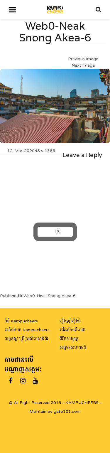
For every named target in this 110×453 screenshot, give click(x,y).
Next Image (83, 65)
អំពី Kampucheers (21, 321)
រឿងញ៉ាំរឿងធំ (70, 321)
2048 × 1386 (42, 150)
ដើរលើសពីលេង (72, 329)
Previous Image (83, 58)
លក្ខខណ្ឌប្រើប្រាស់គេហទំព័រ (26, 338)
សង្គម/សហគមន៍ (73, 347)
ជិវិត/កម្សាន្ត (69, 338)
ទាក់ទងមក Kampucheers (27, 329)
